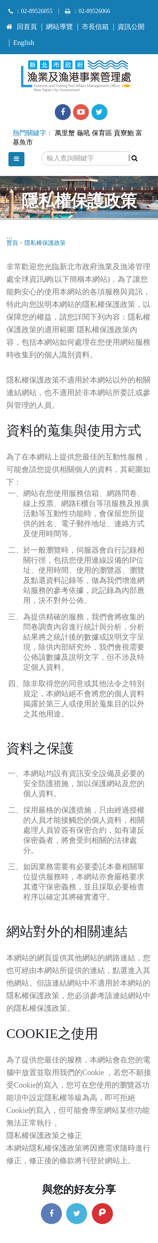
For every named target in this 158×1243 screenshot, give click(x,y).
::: (9, 23)
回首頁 (21, 27)
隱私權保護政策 (45, 243)
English (23, 43)
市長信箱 (95, 27)
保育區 (102, 133)
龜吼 (83, 133)
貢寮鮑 (124, 133)
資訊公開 (131, 27)
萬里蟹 (65, 133)
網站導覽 (59, 27)
